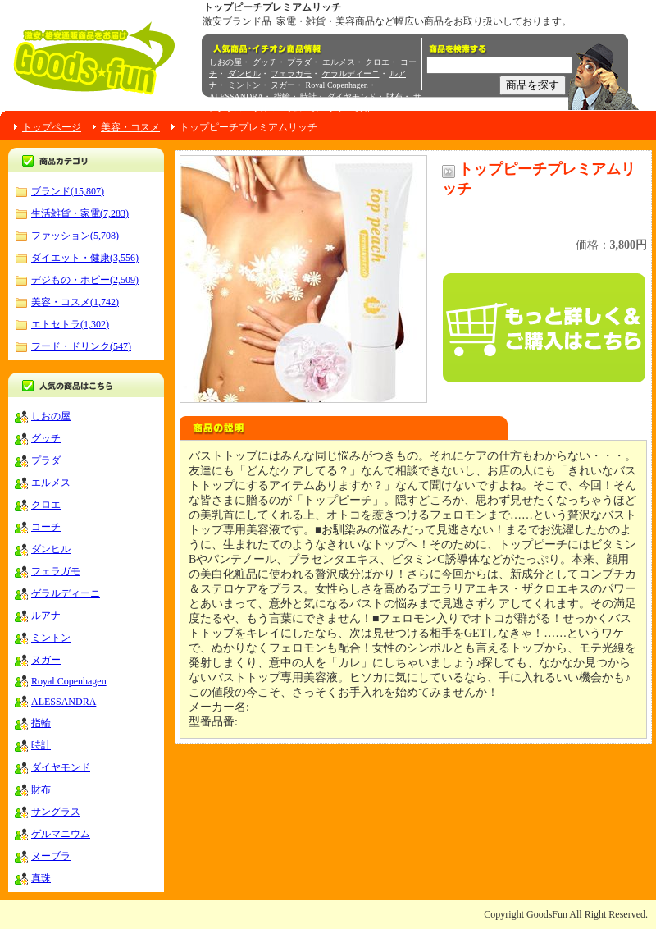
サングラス (55, 811)
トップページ (51, 127)
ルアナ (46, 615)
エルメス (338, 61)
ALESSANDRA (236, 96)
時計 (308, 96)
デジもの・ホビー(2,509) (85, 280)
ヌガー (283, 84)
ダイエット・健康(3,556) (85, 257)
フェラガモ (291, 73)
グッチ (265, 61)
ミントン (244, 84)
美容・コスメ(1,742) (75, 302)
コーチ (46, 527)
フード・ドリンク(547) (81, 346)
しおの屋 (225, 61)
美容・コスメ (130, 127)
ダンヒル (244, 73)
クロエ (377, 61)
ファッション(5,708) (75, 235)
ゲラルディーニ (351, 73)
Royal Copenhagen (337, 84)
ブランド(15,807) (67, 191)
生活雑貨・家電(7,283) (80, 213)
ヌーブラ (328, 107)
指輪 (282, 96)
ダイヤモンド (351, 96)
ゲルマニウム (277, 107)
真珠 (363, 107)
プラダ (299, 61)
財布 (394, 96)
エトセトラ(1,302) (70, 324)
